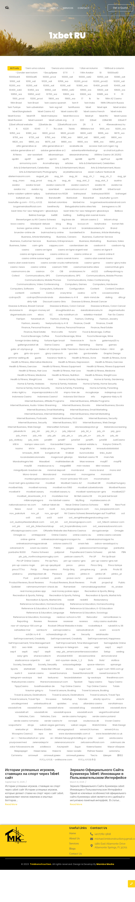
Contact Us (75, 853)
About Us (74, 838)
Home (43, 8)
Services (68, 8)
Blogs (72, 848)
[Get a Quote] (120, 7)
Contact (83, 8)
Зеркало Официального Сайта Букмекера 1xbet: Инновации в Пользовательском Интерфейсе (96, 773)
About (54, 8)
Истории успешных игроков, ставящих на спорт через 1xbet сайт (32, 773)
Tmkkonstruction (40, 864)
